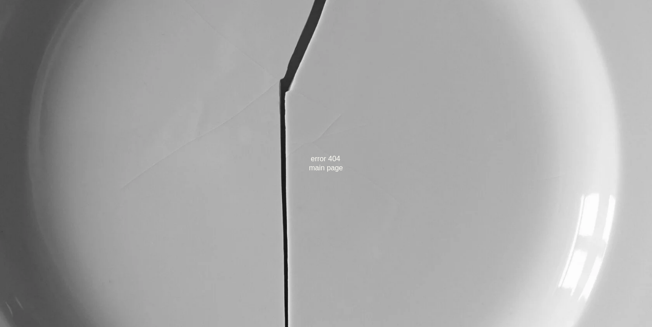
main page (326, 168)
